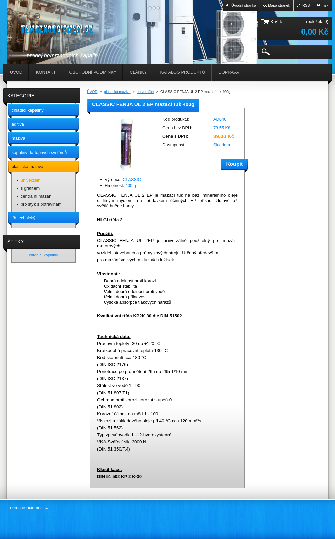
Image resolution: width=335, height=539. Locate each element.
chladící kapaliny (43, 255)
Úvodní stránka (243, 5)
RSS (306, 5)
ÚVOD (92, 91)
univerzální (145, 91)
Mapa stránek (279, 5)
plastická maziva (117, 91)
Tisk (325, 5)
